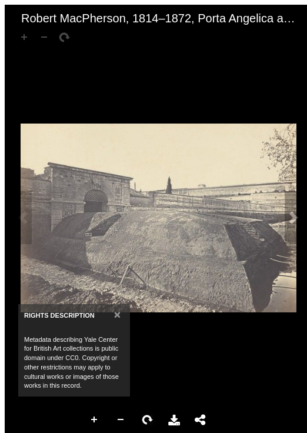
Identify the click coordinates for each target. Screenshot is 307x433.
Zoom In (95, 420)
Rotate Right (147, 420)
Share (200, 420)
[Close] (117, 314)
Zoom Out (121, 420)
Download (174, 420)
